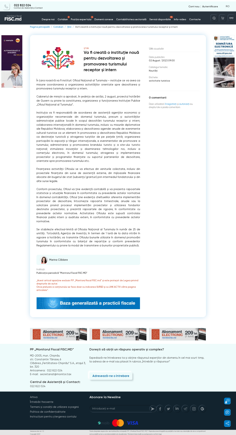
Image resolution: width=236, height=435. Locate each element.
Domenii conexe (105, 17)
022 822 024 (22, 4)
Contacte (191, 17)
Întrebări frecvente (41, 401)
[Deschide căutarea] (214, 16)
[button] (225, 401)
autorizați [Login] (184, 103)
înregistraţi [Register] (170, 103)
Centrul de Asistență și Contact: (55, 382)
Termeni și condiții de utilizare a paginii (54, 406)
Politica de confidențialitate (48, 411)
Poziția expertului (85, 16)
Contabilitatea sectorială (131, 17)
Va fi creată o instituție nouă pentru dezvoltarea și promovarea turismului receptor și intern (124, 27)
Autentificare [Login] (210, 5)
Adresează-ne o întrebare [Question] (110, 375)
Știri (69, 27)
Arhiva (33, 396)
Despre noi (52, 17)
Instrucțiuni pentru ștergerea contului (53, 416)
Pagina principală (39, 27)
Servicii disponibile (159, 16)
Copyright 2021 (35, 433)
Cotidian (67, 16)
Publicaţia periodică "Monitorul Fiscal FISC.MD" (61, 272)
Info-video (176, 17)
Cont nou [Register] (194, 5)
